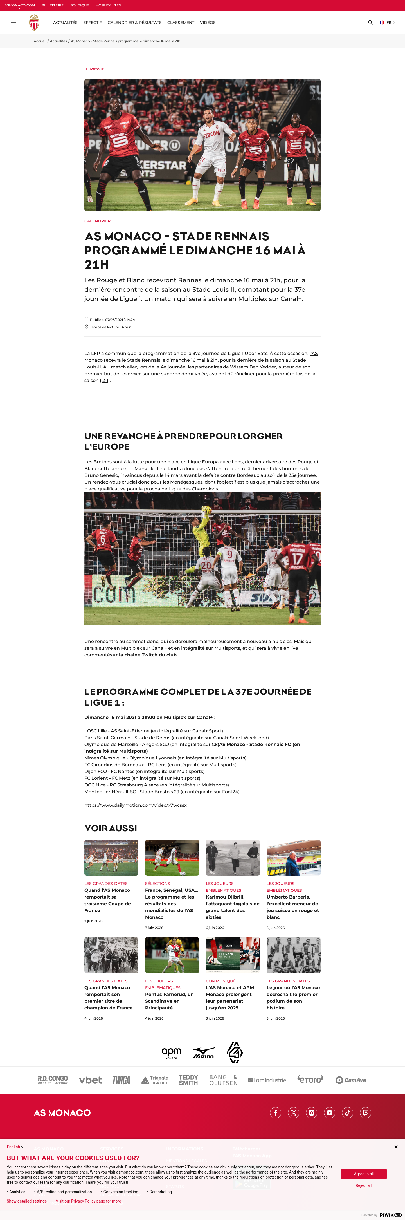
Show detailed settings (27, 1201)
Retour (94, 68)
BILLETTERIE (53, 5)
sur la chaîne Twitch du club (143, 655)
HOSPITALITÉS (108, 5)
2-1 (105, 380)
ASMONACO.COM (19, 5)
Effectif (92, 22)
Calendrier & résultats (135, 22)
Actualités (58, 41)
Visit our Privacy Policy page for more (88, 1201)
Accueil (40, 41)
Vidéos (208, 22)
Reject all (364, 1185)
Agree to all (364, 1174)
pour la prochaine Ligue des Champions (172, 488)
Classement (180, 22)
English (15, 1147)
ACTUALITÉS (65, 22)
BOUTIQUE (79, 5)
